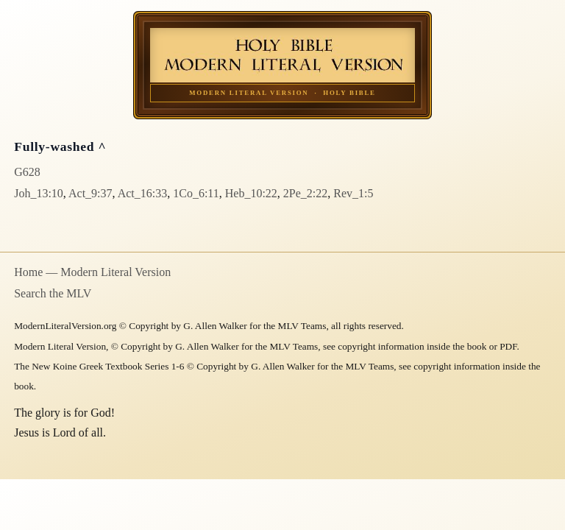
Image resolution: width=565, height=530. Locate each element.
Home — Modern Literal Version (92, 272)
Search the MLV (52, 293)
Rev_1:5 (353, 193)
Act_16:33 (143, 193)
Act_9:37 (90, 193)
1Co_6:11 (196, 193)
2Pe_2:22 (305, 193)
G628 (27, 172)
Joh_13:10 (38, 193)
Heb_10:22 (251, 193)
